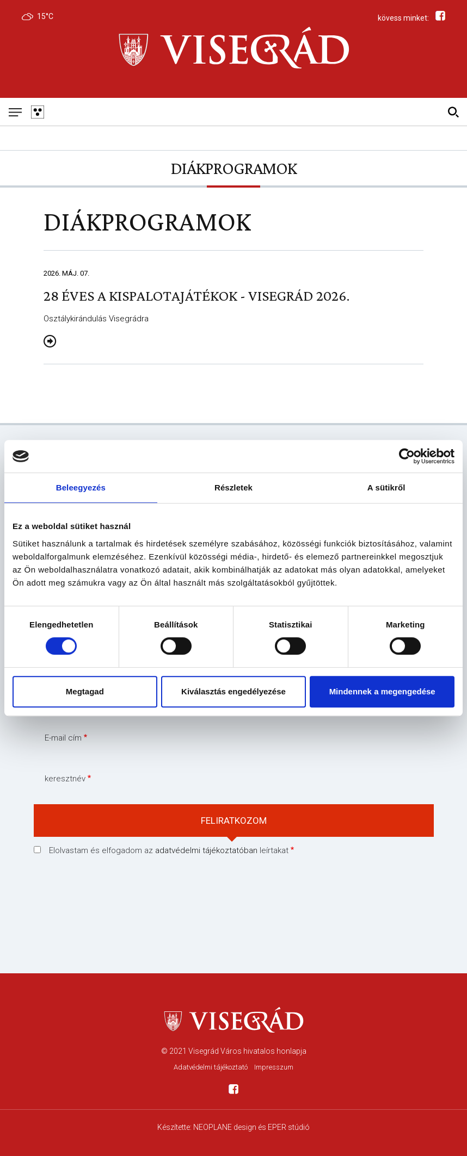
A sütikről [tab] (386, 487)
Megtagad (85, 691)
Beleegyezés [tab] (81, 487)
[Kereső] (453, 112)
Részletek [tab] (233, 487)
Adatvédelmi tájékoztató (211, 1067)
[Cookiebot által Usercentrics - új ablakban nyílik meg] (406, 456)
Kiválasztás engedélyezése (233, 691)
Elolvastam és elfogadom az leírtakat (168, 850)
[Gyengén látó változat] (37, 112)
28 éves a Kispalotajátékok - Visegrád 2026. (196, 295)
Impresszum (273, 1067)
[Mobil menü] (15, 112)
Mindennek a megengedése (382, 691)
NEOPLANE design (224, 1127)
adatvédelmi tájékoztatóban (206, 850)
